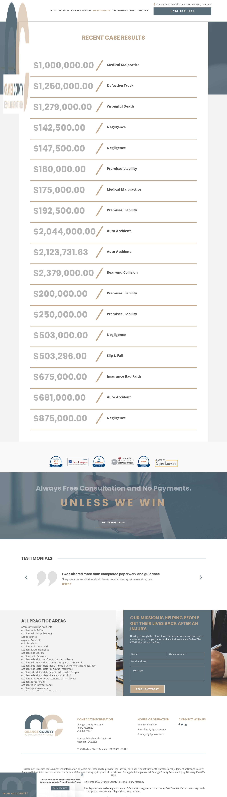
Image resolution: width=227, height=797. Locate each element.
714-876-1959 (182, 11)
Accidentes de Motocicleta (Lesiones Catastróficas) (48, 678)
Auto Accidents (29, 643)
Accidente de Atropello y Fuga (37, 633)
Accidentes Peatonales (33, 681)
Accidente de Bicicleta (33, 652)
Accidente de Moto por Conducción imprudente (47, 659)
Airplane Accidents (31, 640)
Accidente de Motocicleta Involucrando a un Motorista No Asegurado (58, 665)
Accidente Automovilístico (35, 649)
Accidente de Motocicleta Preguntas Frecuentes (47, 668)
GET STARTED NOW (113, 522)
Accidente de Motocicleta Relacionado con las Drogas (50, 672)
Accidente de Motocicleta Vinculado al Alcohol (46, 675)
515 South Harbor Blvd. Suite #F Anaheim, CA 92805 (182, 4)
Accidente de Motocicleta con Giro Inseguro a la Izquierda (52, 662)
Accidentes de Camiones (34, 656)
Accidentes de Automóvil (34, 646)
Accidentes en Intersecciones (37, 684)
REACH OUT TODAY (147, 689)
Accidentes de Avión (32, 630)
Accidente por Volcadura (34, 688)
